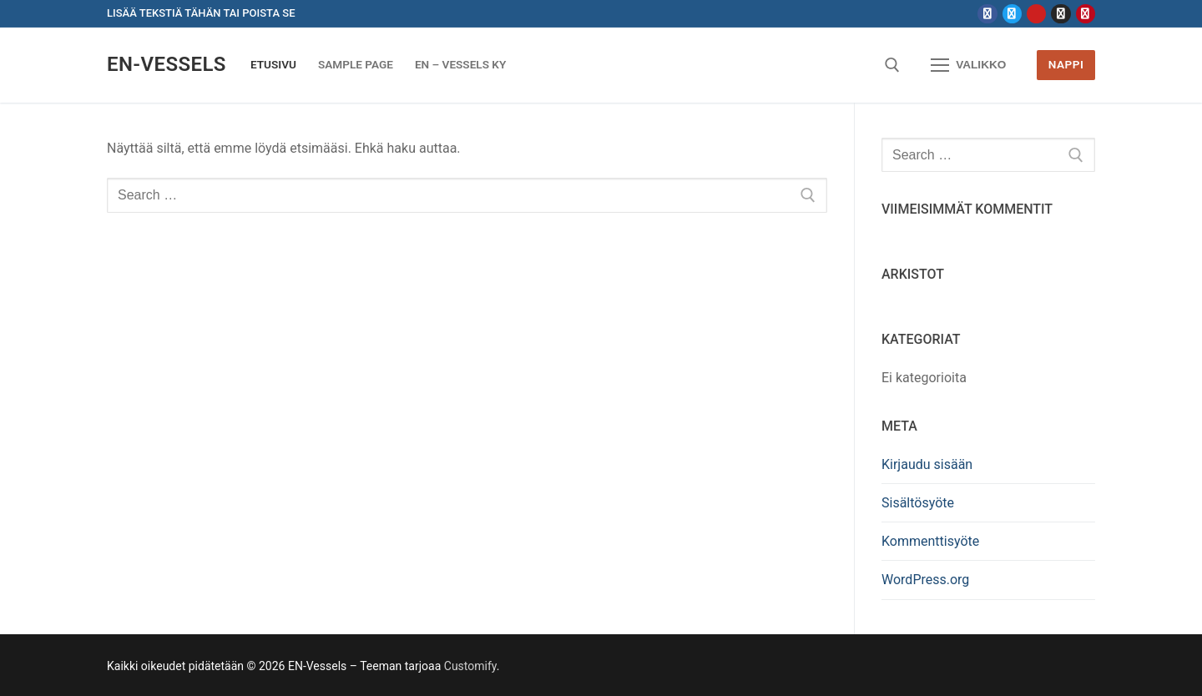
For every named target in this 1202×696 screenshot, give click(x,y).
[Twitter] (1012, 13)
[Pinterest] (1085, 13)
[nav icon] (968, 65)
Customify (470, 666)
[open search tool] (892, 65)
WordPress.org (925, 580)
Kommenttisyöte (930, 541)
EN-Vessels (166, 64)
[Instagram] (1060, 13)
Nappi (1066, 64)
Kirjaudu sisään (926, 464)
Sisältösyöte (917, 503)
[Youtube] (1036, 13)
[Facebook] (987, 13)
